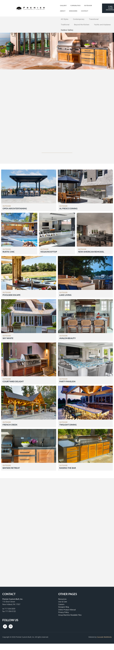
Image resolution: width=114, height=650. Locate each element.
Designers (73, 11)
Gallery (63, 5)
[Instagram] (11, 626)
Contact (84, 11)
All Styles (64, 19)
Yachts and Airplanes (102, 24)
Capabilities (75, 5)
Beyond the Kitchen (81, 24)
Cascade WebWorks (104, 637)
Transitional (93, 19)
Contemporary (78, 19)
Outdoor (88, 5)
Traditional (65, 24)
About (62, 11)
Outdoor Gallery (67, 30)
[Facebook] (5, 626)
